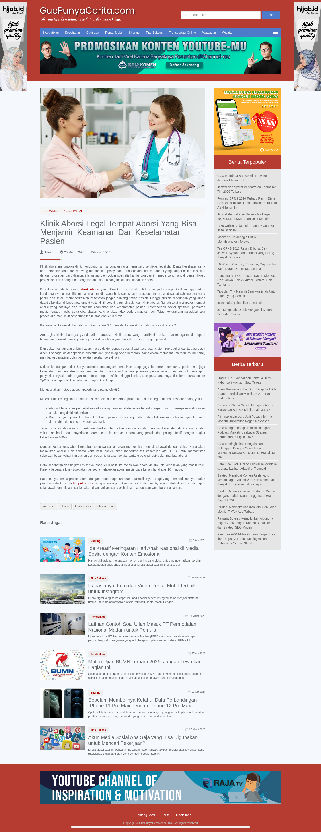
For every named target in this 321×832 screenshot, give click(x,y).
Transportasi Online (182, 32)
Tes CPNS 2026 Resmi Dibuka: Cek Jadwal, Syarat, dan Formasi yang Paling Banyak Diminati (245, 253)
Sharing (134, 32)
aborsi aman (106, 506)
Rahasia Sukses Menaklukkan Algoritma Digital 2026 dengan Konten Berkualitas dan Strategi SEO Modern (245, 523)
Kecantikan (51, 32)
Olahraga (92, 32)
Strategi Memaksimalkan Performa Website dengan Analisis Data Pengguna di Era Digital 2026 (247, 495)
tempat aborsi (83, 483)
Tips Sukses (154, 32)
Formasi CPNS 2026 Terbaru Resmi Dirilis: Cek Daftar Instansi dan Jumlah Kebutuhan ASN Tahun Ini (247, 203)
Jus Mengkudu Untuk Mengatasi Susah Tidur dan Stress (244, 312)
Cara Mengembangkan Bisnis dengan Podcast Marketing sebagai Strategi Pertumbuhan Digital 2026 (243, 432)
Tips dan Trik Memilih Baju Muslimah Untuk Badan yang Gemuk (247, 294)
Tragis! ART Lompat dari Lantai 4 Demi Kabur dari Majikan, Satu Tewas (244, 380)
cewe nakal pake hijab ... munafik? (241, 303)
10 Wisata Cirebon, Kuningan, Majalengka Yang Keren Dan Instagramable (246, 266)
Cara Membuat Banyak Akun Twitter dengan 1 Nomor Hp (242, 178)
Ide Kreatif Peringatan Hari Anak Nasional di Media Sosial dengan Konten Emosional (143, 551)
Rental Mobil (114, 32)
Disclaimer (183, 815)
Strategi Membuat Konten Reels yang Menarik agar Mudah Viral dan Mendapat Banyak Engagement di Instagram (245, 480)
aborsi (65, 506)
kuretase (49, 506)
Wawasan (209, 32)
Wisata (227, 32)
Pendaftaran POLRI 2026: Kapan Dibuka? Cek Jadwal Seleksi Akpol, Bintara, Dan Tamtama (246, 280)
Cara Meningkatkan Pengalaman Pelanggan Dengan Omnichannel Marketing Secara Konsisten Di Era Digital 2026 (246, 450)
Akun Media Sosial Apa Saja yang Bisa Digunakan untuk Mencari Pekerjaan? (143, 740)
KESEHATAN (72, 211)
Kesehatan (72, 32)
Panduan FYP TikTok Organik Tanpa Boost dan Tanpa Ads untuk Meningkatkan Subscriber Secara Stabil (246, 539)
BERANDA (51, 211)
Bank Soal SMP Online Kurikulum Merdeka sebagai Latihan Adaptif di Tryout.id (247, 466)
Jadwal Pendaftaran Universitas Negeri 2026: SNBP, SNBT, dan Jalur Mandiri (244, 217)
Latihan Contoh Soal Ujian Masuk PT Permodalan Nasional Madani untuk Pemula (142, 627)
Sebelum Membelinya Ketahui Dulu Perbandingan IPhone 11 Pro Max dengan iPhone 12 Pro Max (142, 702)
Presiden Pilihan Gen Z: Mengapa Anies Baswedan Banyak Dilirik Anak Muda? (245, 407)
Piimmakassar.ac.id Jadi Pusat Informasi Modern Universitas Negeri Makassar (245, 419)
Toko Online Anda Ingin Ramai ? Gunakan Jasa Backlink (246, 228)
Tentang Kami (145, 815)
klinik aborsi (91, 289)
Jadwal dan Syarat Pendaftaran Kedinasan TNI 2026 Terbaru (246, 189)
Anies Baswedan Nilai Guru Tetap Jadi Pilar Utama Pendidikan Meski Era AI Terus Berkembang (247, 394)
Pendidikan (98, 616)
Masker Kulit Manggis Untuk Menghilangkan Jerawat (236, 239)
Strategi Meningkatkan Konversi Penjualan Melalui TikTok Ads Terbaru (246, 509)
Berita (165, 815)
